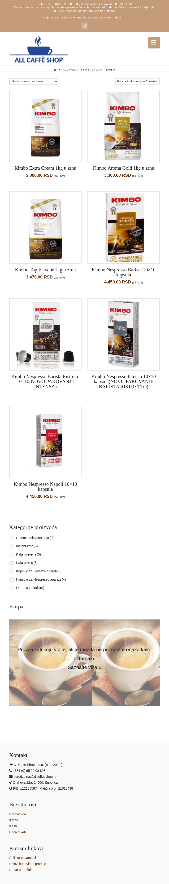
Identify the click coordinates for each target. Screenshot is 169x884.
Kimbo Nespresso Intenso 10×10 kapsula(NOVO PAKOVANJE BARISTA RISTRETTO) (123, 381)
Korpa (13, 820)
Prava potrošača (21, 870)
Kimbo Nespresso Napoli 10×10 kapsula (45, 487)
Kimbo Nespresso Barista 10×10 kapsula (124, 272)
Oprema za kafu (30, 588)
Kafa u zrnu (27, 563)
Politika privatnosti (22, 858)
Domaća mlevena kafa (34, 538)
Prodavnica (17, 814)
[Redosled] (33, 81)
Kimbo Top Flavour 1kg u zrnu (45, 269)
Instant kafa (27, 546)
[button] (154, 42)
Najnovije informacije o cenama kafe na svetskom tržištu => (84, 17)
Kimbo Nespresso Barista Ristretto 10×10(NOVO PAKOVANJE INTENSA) (45, 381)
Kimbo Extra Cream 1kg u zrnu (45, 168)
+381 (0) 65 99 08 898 (62, 4)
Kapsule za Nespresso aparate (41, 579)
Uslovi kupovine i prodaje (27, 864)
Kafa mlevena (28, 554)
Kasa (13, 826)
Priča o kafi (17, 832)
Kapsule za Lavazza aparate (39, 571)
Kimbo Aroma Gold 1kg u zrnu (123, 168)
